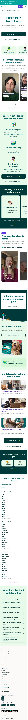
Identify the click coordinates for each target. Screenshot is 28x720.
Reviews (3, 665)
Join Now (21, 6)
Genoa (3, 504)
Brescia (3, 516)
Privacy (11, 718)
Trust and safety (5, 657)
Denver (3, 546)
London (3, 524)
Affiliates (3, 682)
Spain (2, 564)
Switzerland (4, 576)
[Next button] (15, 104)
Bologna (3, 502)
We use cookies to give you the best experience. (9, 2)
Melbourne (3, 528)
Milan (2, 494)
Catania (3, 512)
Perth (2, 536)
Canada (3, 560)
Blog (2, 678)
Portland (3, 544)
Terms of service (5, 718)
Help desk (3, 659)
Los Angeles (4, 530)
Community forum (5, 672)
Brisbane (3, 534)
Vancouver (3, 538)
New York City (4, 532)
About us (3, 670)
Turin (2, 498)
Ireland (3, 574)
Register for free (13, 34)
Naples (3, 510)
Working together (5, 684)
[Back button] (11, 104)
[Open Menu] (25, 6)
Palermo (3, 514)
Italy (2, 572)
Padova (3, 508)
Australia (3, 558)
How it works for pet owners (7, 651)
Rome (2, 496)
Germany (3, 562)
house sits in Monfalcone (15, 39)
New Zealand (4, 568)
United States (4, 554)
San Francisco (4, 542)
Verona (3, 506)
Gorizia (3, 487)
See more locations (6, 518)
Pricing (2, 655)
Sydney (3, 526)
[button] (9, 266)
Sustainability (4, 674)
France (3, 566)
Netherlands (4, 570)
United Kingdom (5, 556)
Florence (3, 500)
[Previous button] (3, 284)
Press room (3, 680)
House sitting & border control (7, 663)
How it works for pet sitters (7, 653)
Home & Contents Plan (6, 661)
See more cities (5, 548)
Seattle (3, 540)
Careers (3, 676)
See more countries (6, 578)
